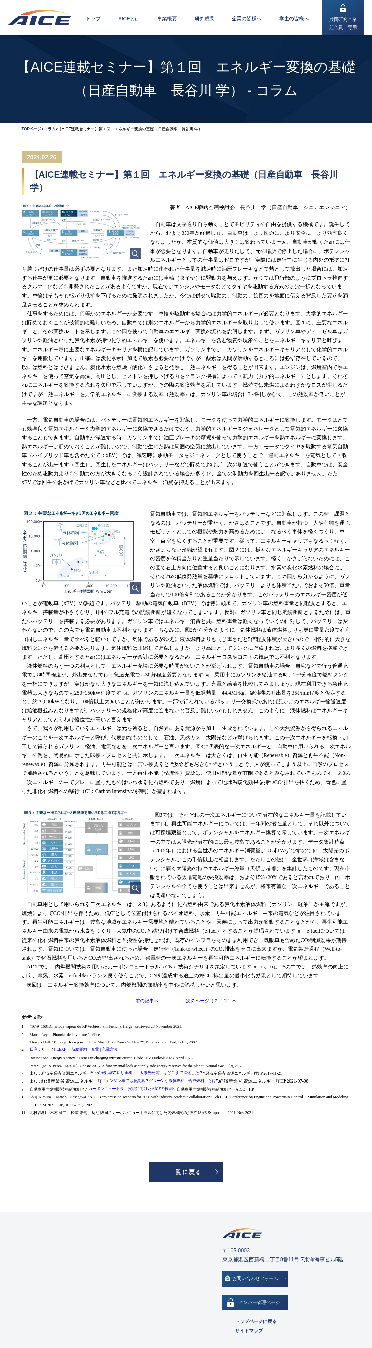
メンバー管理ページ (259, 1302)
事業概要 (167, 18)
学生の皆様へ (294, 18)
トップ (93, 18)
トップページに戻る (256, 1321)
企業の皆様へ (246, 18)
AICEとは (129, 18)
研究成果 (204, 18)
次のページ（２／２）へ (211, 1000)
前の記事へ (147, 1000)
